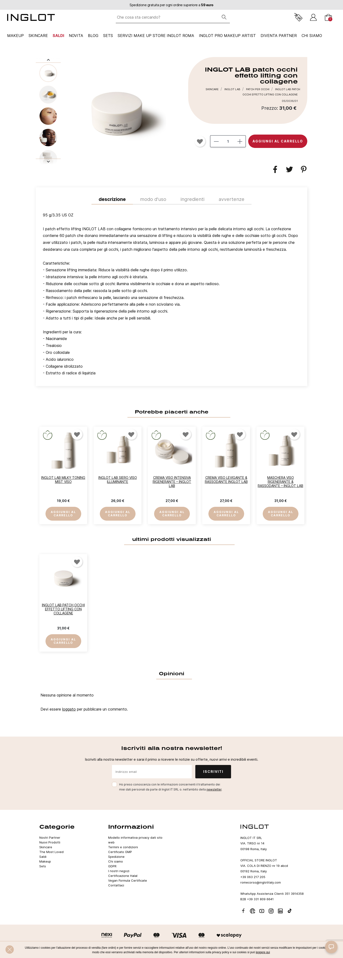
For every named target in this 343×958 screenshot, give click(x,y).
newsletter (214, 789)
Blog (93, 35)
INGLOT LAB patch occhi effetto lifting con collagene (63, 609)
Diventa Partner (279, 35)
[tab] (171, 295)
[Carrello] (328, 17)
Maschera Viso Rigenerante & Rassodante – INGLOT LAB (280, 482)
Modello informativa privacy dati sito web (135, 840)
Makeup (15, 35)
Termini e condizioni (123, 847)
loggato (69, 709)
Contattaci (116, 885)
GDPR (112, 866)
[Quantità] (228, 141)
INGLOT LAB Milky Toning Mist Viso (63, 480)
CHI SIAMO (312, 35)
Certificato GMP (120, 852)
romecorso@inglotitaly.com (260, 882)
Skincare (38, 35)
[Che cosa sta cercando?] (167, 17)
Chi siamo (115, 861)
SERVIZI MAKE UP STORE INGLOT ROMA (156, 35)
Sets (108, 35)
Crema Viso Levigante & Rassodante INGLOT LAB (226, 480)
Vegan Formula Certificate (127, 880)
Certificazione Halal (122, 876)
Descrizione (112, 199)
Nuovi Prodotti (49, 842)
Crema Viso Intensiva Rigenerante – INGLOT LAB (172, 482)
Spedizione (116, 857)
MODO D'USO (153, 199)
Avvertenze (231, 199)
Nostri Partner (49, 837)
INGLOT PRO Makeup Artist (227, 35)
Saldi (58, 35)
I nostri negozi (118, 871)
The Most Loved (51, 852)
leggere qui (263, 952)
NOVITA (76, 35)
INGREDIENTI (192, 199)
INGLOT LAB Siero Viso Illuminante (117, 480)
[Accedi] (313, 17)
